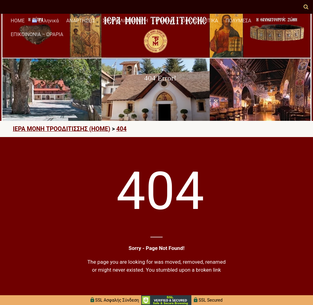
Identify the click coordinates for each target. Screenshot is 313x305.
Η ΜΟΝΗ (165, 21)
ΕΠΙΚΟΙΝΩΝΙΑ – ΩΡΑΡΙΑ (37, 34)
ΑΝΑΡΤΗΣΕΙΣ (80, 21)
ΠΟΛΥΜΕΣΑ (238, 21)
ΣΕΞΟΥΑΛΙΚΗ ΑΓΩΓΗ (125, 21)
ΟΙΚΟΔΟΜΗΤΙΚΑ (200, 21)
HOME (17, 21)
